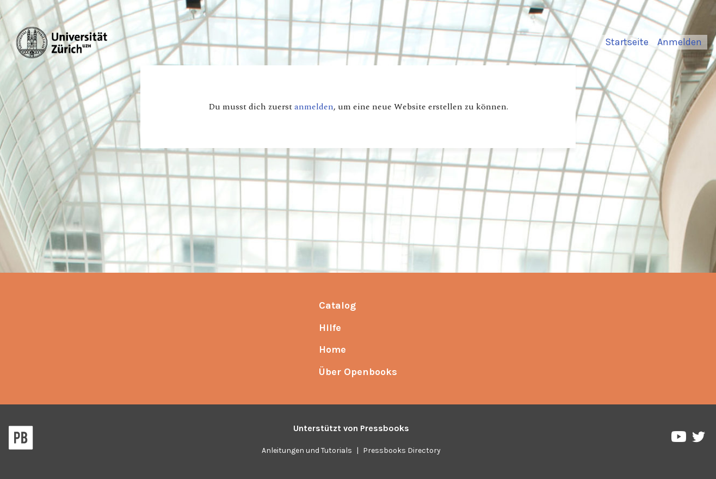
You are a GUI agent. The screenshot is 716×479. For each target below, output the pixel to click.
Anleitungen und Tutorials (307, 450)
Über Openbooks (358, 372)
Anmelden (679, 42)
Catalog (337, 305)
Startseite (627, 42)
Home (332, 349)
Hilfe (330, 328)
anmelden (314, 106)
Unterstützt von (351, 428)
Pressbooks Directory (402, 450)
